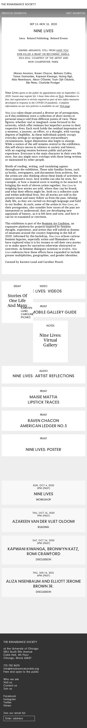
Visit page (65, 106)
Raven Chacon (43, 73)
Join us (7, 688)
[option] (43, 54)
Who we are (11, 679)
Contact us (10, 685)
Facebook (9, 696)
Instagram (9, 699)
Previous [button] (7, 51)
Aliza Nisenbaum (21, 79)
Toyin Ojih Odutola (63, 79)
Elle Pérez (31, 82)
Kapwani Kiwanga (46, 76)
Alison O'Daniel (41, 79)
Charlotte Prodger (49, 82)
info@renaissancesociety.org (21, 668)
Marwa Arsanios (23, 73)
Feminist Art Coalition (55, 223)
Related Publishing (38, 38)
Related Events (59, 38)
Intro (22, 38)
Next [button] (80, 51)
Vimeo (7, 705)
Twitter (7, 702)
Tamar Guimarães (23, 76)
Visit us (7, 682)
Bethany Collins (63, 73)
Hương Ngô (65, 76)
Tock (61, 96)
